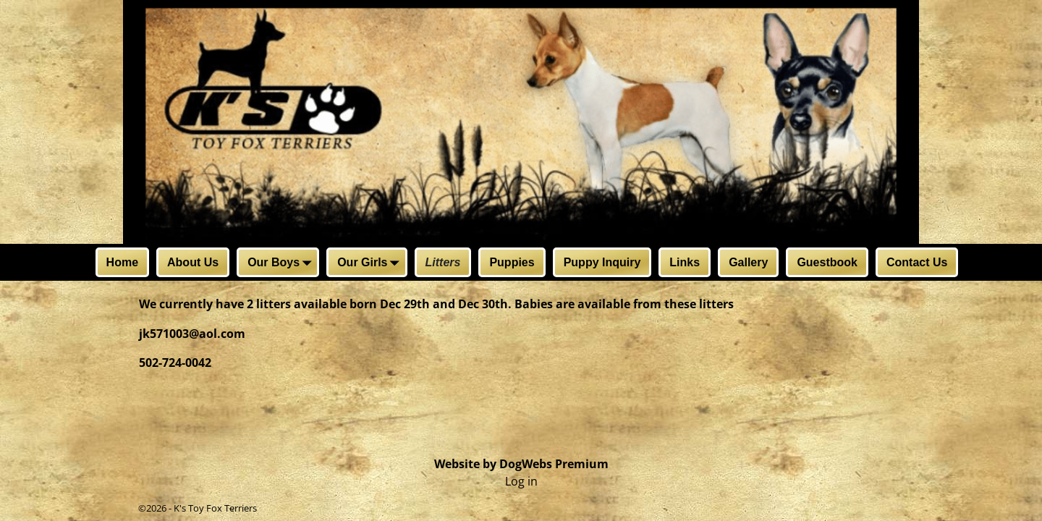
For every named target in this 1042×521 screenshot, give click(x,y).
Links (684, 262)
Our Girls (370, 263)
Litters (443, 262)
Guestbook (827, 262)
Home (122, 262)
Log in (521, 481)
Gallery (748, 262)
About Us (193, 262)
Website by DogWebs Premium (521, 464)
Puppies (511, 262)
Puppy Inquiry (602, 262)
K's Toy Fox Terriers (215, 507)
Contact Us (916, 262)
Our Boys (282, 263)
